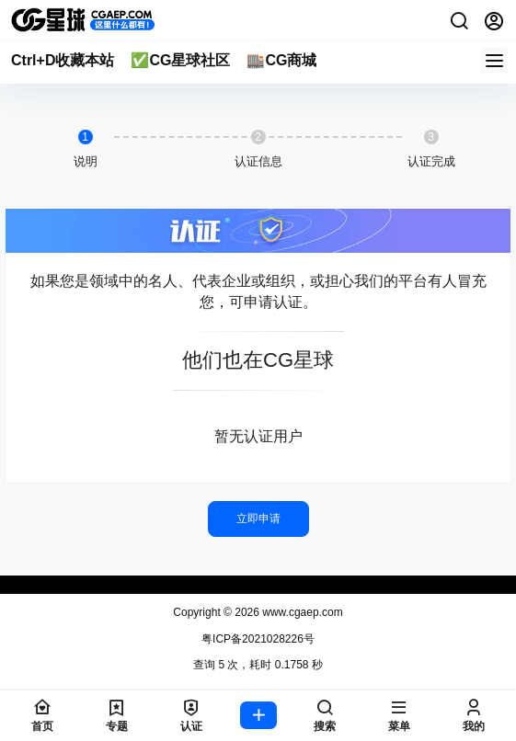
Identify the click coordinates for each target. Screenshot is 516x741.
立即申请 (258, 518)
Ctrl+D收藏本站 (62, 60)
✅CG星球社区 (180, 60)
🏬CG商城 (281, 60)
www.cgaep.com (301, 612)
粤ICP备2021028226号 (258, 639)
